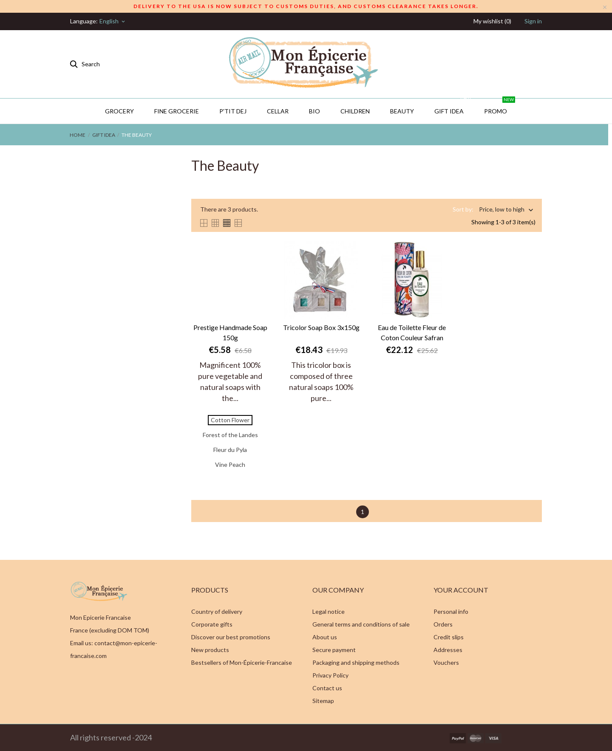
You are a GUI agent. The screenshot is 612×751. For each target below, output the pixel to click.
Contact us (327, 688)
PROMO (499, 107)
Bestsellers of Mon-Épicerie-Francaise (241, 662)
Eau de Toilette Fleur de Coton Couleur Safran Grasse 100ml (412, 333)
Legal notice (328, 611)
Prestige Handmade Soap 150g (230, 332)
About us (324, 637)
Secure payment (334, 649)
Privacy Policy (330, 675)
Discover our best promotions (230, 637)
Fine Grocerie (176, 111)
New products (210, 649)
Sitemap (323, 700)
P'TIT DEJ (232, 111)
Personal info (451, 611)
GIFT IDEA (453, 107)
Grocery (119, 111)
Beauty (402, 111)
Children (355, 111)
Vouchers (446, 662)
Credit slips (449, 637)
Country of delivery (216, 611)
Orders (443, 624)
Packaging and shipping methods (356, 662)
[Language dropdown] (112, 21)
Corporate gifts (211, 624)
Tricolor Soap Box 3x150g (321, 327)
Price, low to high (501, 210)
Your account (461, 590)
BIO (314, 111)
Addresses (448, 649)
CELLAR (278, 111)
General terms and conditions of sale (361, 624)
